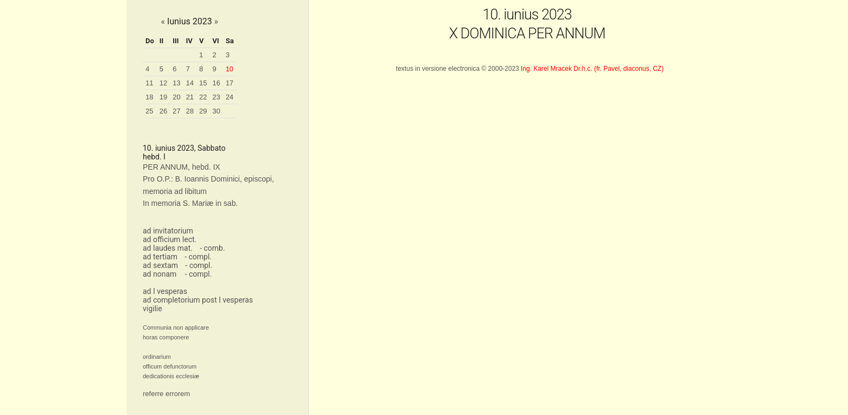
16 (216, 83)
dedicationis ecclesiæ (171, 376)
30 (216, 111)
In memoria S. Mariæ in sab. (190, 203)
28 (190, 111)
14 (190, 83)
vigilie (152, 308)
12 (163, 83)
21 (190, 97)
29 (203, 111)
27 (176, 111)
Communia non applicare (176, 327)
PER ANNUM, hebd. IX (181, 167)
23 (216, 97)
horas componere (166, 337)
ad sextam (160, 265)
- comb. (212, 248)
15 (203, 83)
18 (149, 97)
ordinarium (157, 356)
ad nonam (159, 274)
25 (149, 111)
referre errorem (166, 394)
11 (149, 83)
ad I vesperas (165, 291)
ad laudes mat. (168, 248)
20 (176, 97)
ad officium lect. (170, 239)
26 (163, 111)
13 (176, 83)
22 (203, 97)
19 (163, 97)
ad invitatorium (168, 230)
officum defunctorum (169, 366)
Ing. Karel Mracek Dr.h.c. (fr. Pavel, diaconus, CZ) (592, 68)
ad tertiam (160, 256)
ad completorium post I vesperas (198, 300)
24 (229, 97)
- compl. (197, 256)
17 (229, 83)
